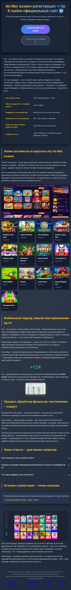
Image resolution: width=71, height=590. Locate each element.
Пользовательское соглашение (31, 583)
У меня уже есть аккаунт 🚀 (35, 40)
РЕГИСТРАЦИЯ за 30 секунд (35, 29)
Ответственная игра (48, 583)
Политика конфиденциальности (12, 583)
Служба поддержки (62, 583)
